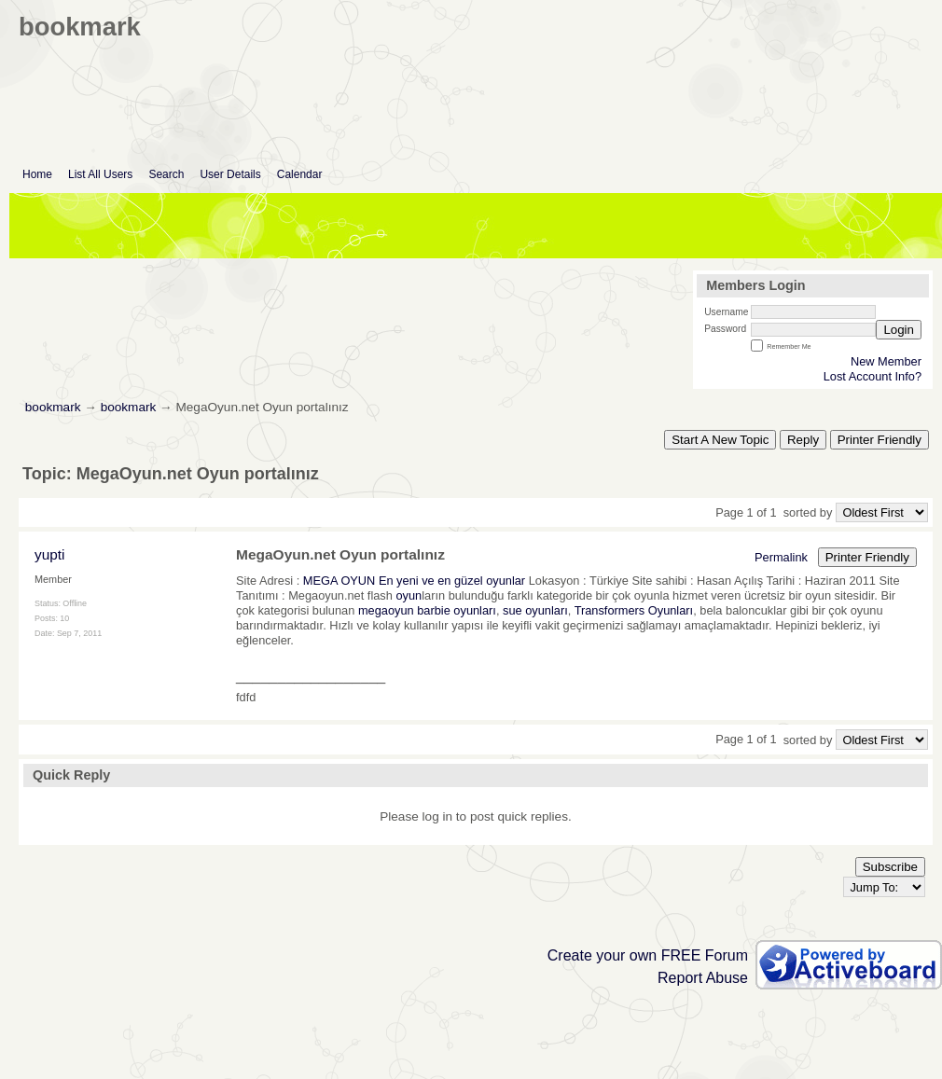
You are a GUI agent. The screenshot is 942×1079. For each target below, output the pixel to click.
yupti (49, 554)
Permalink (781, 557)
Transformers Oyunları (634, 610)
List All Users (100, 174)
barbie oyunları (456, 610)
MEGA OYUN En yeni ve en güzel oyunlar (414, 581)
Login (898, 330)
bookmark (53, 407)
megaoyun (386, 610)
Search (166, 174)
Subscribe (890, 867)
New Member (886, 361)
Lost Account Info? (872, 376)
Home (37, 174)
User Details (230, 174)
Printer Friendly (879, 440)
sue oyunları (535, 610)
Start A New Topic (720, 440)
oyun (408, 595)
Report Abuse (703, 978)
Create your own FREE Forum (647, 955)
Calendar (300, 174)
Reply (803, 440)
